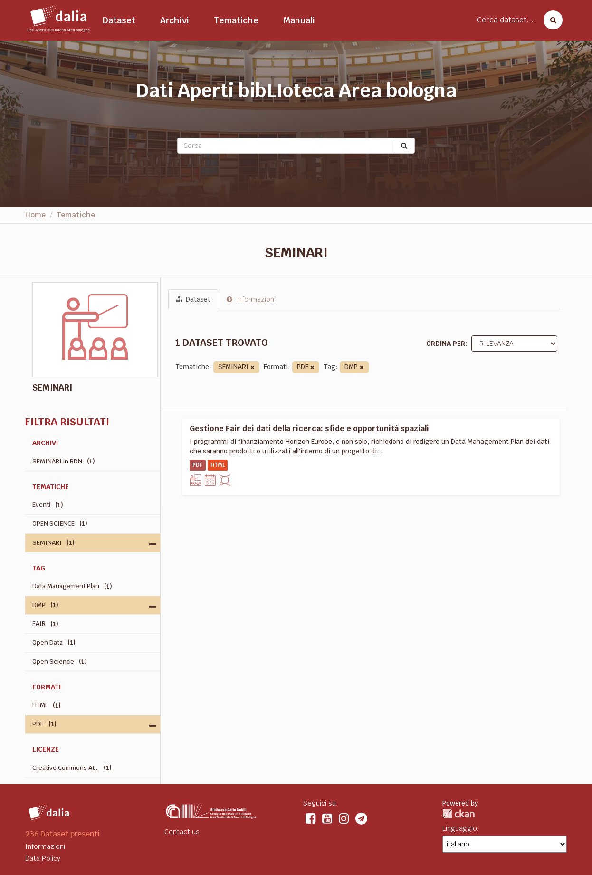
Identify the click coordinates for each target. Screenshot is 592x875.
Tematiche (236, 20)
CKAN (458, 814)
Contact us (182, 831)
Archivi (174, 20)
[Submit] (405, 146)
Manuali (299, 20)
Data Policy (42, 858)
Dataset (119, 20)
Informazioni (251, 299)
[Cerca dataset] (550, 19)
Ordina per (445, 343)
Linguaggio (459, 828)
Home (35, 214)
